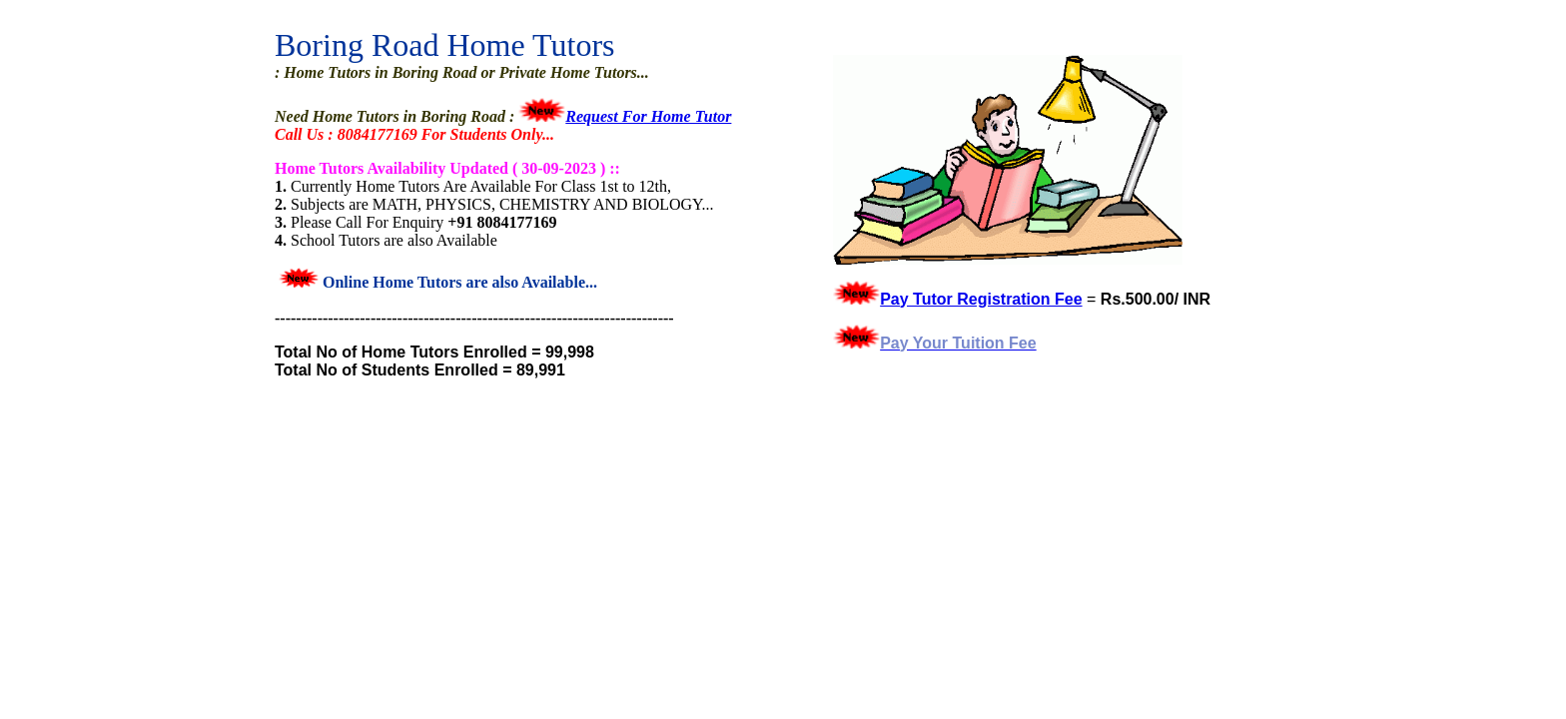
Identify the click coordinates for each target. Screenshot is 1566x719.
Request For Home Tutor (648, 116)
